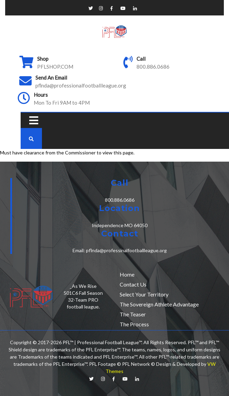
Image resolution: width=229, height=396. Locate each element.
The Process (134, 324)
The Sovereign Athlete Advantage (159, 304)
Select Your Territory (144, 294)
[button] (32, 120)
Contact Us (133, 284)
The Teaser (133, 314)
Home (127, 274)
